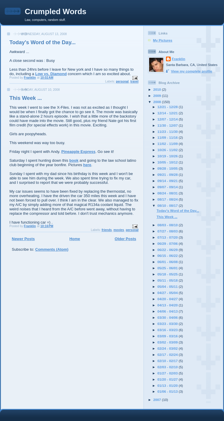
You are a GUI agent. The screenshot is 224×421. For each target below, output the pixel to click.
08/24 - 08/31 (168, 193)
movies (118, 230)
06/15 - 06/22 (168, 255)
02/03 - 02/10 (168, 367)
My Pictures (162, 40)
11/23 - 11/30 (168, 131)
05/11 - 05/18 (168, 280)
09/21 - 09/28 (168, 174)
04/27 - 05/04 (168, 293)
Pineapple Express (78, 151)
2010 (157, 89)
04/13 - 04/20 (168, 305)
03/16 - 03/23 (168, 330)
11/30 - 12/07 (168, 125)
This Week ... (25, 98)
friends (107, 230)
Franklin (178, 59)
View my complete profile (191, 71)
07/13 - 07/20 (168, 237)
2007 (157, 400)
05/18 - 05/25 (168, 274)
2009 (157, 96)
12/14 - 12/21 (168, 113)
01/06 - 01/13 (168, 391)
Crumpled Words (55, 11)
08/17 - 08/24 (168, 199)
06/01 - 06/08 (168, 262)
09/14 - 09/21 (168, 181)
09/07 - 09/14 (168, 187)
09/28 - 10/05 (168, 168)
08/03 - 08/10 (168, 225)
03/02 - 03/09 (168, 342)
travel (134, 81)
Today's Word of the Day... (42, 42)
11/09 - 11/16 (168, 137)
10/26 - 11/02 (168, 150)
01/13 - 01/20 (168, 385)
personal (122, 81)
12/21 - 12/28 (168, 107)
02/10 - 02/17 (168, 361)
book (73, 160)
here (87, 165)
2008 (157, 102)
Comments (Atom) (52, 249)
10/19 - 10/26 (168, 156)
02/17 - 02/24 (168, 354)
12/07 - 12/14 (168, 119)
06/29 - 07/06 (168, 243)
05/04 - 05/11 (168, 286)
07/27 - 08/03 (168, 231)
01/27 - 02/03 (168, 373)
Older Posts (125, 239)
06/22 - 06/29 (168, 250)
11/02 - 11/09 (168, 144)
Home (74, 239)
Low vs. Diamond (51, 74)
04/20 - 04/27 (168, 299)
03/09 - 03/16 (168, 336)
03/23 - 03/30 (168, 324)
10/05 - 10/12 (168, 162)
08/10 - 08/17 (168, 205)
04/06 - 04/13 (168, 311)
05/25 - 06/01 (168, 268)
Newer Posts (23, 239)
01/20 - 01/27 (168, 379)
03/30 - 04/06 (168, 317)
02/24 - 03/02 (168, 348)
